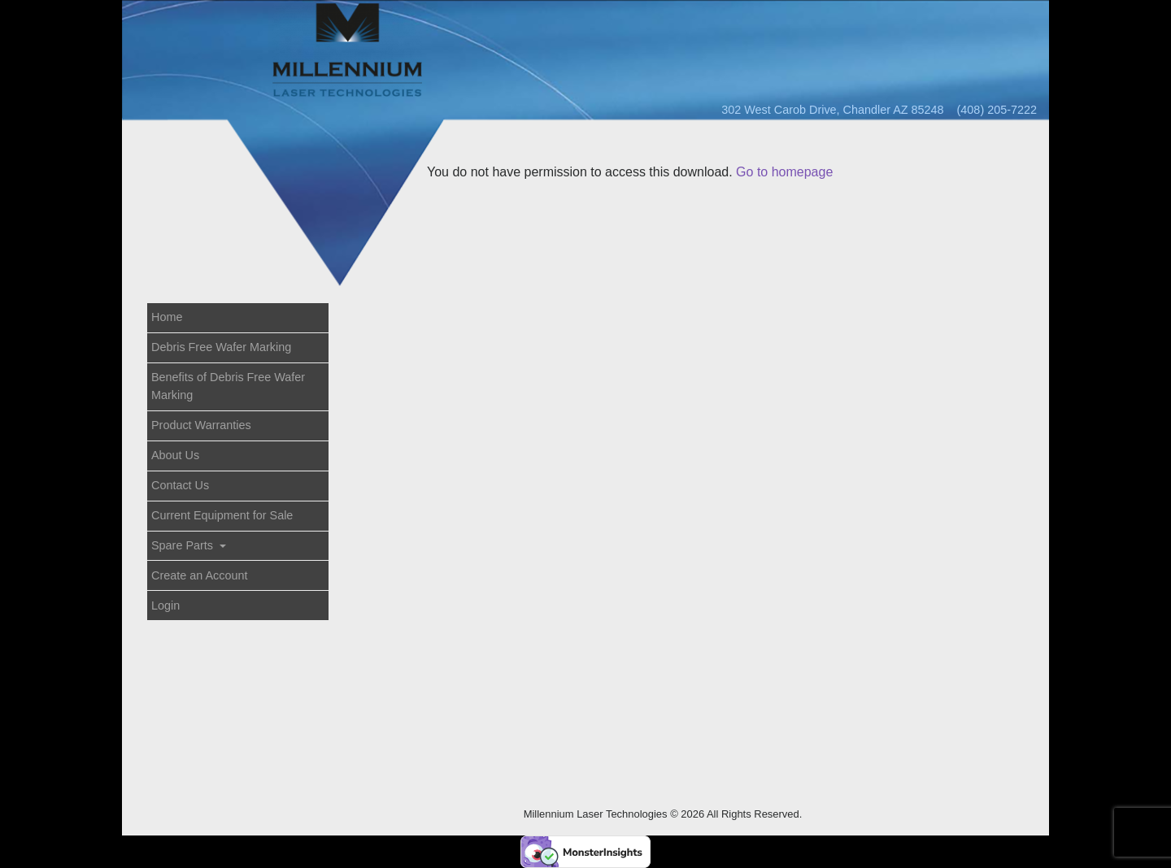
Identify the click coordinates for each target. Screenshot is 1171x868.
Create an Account (199, 575)
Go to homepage (784, 172)
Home (166, 316)
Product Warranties (201, 425)
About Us (175, 455)
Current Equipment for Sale (222, 515)
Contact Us (180, 485)
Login (165, 605)
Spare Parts (183, 545)
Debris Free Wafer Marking (221, 347)
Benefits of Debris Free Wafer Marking (228, 386)
